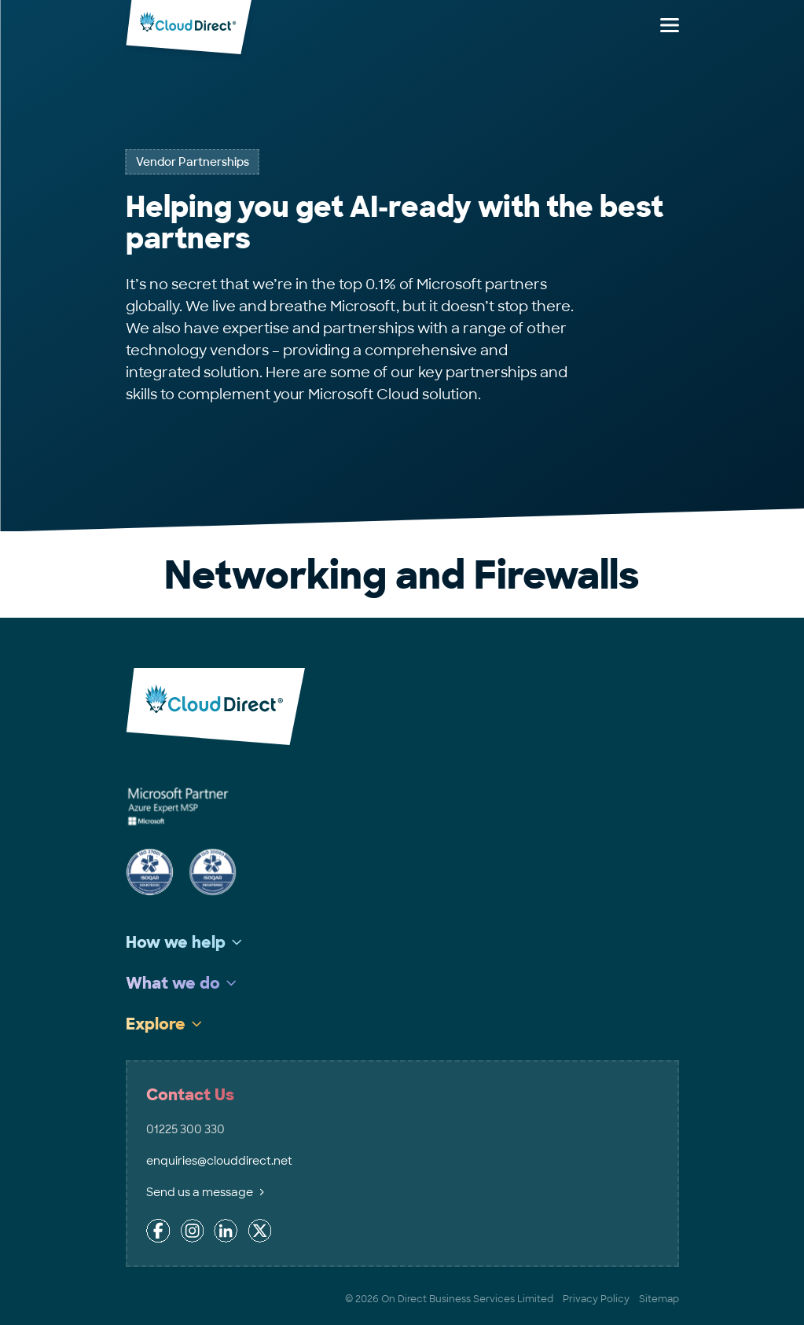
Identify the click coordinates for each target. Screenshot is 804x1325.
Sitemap (659, 1299)
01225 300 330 (185, 1129)
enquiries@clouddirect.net (219, 1161)
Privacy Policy (596, 1299)
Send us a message (205, 1192)
